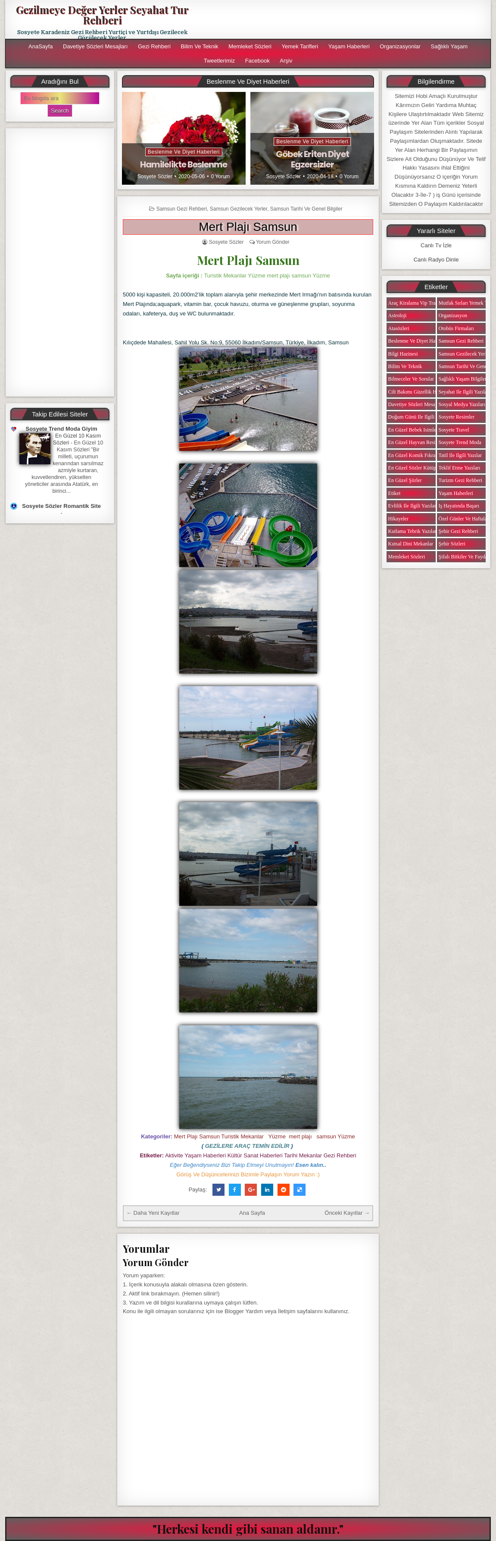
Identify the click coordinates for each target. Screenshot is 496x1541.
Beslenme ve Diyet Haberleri (184, 152)
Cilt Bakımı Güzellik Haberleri (420, 392)
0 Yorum (220, 176)
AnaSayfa (40, 46)
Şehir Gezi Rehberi (458, 531)
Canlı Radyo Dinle (436, 259)
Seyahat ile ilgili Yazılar (464, 392)
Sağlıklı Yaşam (449, 46)
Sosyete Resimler (457, 417)
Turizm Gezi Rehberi (461, 480)
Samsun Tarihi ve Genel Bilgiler (306, 209)
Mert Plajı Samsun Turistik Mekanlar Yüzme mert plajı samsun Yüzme (264, 1136)
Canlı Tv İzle (436, 245)
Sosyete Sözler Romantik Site (61, 506)
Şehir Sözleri (452, 544)
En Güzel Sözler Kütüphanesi (418, 468)
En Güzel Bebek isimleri (414, 430)
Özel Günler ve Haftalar (464, 519)
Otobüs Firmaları (456, 328)
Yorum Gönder (273, 242)
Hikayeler (398, 519)
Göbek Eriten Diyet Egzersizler (312, 159)
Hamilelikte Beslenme (183, 164)
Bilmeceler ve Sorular (411, 379)
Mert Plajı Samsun (248, 226)
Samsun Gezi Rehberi (181, 209)
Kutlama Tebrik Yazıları (413, 531)
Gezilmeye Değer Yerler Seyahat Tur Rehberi (102, 15)
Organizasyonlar (400, 46)
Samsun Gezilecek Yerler (238, 209)
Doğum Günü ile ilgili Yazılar (419, 417)
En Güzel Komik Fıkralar (414, 455)
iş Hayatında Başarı (459, 506)
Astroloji (397, 315)
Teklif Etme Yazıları (459, 468)
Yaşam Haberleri (349, 46)
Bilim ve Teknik (199, 46)
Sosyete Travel (454, 430)
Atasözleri (398, 328)
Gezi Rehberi (154, 46)
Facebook (257, 60)
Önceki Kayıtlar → (347, 1213)
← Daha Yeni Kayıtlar (153, 1213)
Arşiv (286, 60)
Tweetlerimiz (219, 60)
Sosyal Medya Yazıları (462, 404)
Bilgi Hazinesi (403, 354)
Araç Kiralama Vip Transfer (417, 303)
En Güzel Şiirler (405, 480)
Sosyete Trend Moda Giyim (61, 428)
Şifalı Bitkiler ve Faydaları (466, 557)
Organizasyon (453, 315)
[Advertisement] (60, 262)
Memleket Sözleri (249, 46)
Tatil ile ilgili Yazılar (460, 455)
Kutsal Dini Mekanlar (411, 544)
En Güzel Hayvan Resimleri (417, 442)
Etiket (394, 493)
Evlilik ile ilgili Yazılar (412, 506)
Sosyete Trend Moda (460, 442)
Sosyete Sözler (154, 176)
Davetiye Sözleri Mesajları (95, 46)
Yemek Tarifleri (300, 46)
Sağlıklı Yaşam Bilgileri (463, 379)
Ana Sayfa (252, 1213)
